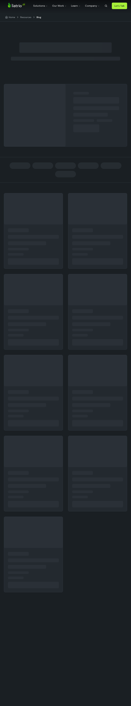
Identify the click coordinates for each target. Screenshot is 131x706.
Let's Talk (119, 5)
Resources (25, 17)
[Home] (10, 17)
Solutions (40, 5)
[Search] (106, 6)
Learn (75, 5)
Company (92, 5)
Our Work (59, 5)
